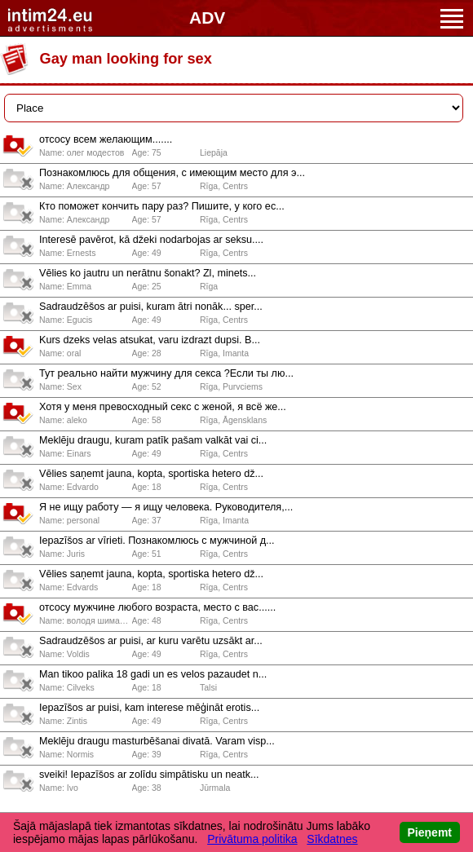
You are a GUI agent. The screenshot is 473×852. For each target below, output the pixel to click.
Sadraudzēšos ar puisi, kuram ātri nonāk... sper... (151, 306)
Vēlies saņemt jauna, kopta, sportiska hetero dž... (151, 473)
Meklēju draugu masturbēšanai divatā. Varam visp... (157, 741)
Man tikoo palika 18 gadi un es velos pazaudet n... (153, 674)
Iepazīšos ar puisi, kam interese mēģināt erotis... (149, 707)
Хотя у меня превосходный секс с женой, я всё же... (162, 407)
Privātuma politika (252, 838)
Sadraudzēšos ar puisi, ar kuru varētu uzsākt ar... (151, 641)
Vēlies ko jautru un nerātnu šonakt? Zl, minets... (147, 273)
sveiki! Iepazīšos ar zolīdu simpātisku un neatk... (149, 774)
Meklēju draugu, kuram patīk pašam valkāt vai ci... (153, 440)
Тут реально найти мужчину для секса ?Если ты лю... (166, 373)
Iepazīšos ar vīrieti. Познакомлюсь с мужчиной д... (157, 540)
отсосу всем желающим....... (105, 139)
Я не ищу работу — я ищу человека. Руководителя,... (166, 507)
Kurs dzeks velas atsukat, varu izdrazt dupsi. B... (149, 340)
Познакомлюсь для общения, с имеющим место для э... (172, 173)
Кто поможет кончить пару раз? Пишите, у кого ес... (162, 206)
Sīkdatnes (332, 838)
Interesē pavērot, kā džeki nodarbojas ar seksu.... (151, 239)
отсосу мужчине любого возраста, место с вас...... (157, 607)
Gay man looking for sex (126, 59)
